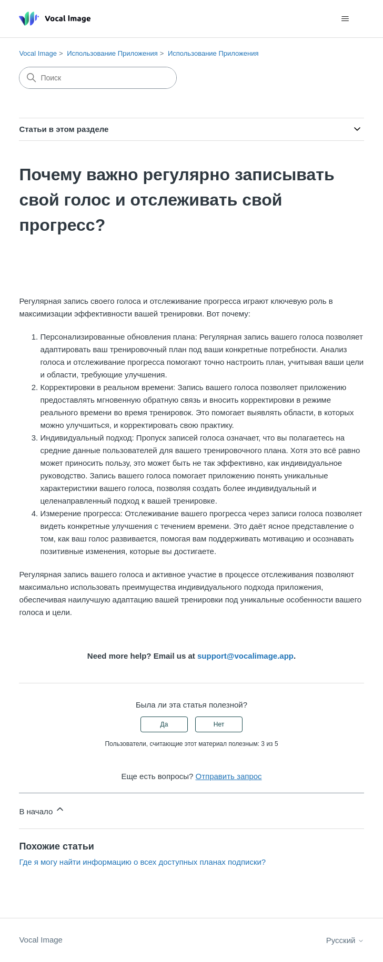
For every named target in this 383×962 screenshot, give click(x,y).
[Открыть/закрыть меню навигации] (345, 19)
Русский (345, 940)
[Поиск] (97, 77)
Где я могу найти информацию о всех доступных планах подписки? (142, 861)
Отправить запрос (229, 776)
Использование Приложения (112, 53)
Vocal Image (38, 53)
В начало (42, 810)
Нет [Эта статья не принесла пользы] (219, 724)
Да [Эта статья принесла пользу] (164, 724)
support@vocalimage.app (245, 655)
